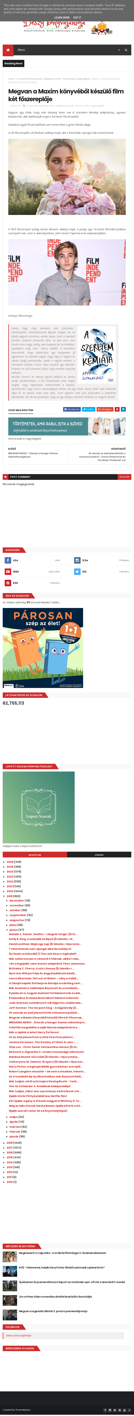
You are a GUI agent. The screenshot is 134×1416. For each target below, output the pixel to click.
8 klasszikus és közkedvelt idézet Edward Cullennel (43, 999)
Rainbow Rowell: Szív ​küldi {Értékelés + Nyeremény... (44, 1058)
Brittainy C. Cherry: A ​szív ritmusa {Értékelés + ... (42, 970)
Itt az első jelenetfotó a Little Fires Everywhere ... (42, 1038)
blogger (124, 478)
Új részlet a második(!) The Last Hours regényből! (42, 955)
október (15, 911)
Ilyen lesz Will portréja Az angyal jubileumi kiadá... (43, 974)
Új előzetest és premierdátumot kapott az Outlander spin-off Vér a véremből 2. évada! (72, 1283)
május (14, 1118)
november (17, 906)
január (14, 1138)
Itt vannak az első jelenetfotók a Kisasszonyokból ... (44, 1014)
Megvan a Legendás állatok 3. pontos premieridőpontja (53, 1312)
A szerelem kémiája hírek (29, 79)
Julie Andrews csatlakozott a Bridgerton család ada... (46, 1004)
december (17, 901)
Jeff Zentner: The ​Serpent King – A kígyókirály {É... (43, 1009)
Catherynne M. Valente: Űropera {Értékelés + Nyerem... (46, 1063)
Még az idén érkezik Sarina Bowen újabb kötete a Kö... (45, 1107)
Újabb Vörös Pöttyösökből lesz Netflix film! (38, 1097)
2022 (10, 883)
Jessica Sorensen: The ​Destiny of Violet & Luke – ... (43, 1043)
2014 (10, 1163)
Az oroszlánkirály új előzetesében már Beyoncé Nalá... (46, 1078)
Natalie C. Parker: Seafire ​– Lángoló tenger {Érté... (43, 935)
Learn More (62, 17)
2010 (10, 1183)
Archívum (35, 856)
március (15, 1128)
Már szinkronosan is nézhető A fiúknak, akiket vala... (44, 960)
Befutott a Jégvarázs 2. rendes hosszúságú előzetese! (46, 1053)
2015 (10, 1158)
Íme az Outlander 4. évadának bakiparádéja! (40, 1087)
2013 (10, 1168)
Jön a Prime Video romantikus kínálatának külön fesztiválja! (55, 1298)
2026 (10, 863)
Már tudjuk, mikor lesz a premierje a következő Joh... (45, 1092)
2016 (10, 1154)
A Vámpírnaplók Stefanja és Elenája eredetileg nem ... (46, 984)
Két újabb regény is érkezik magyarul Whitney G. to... (45, 1102)
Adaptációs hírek (52, 79)
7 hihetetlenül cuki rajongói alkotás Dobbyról (40, 950)
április (14, 1123)
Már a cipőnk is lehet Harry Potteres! (34, 1033)
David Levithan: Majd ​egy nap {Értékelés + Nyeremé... (45, 945)
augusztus (17, 921)
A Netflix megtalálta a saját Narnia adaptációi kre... (44, 1029)
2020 (10, 892)
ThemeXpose (22, 1411)
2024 (10, 873)
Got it (77, 17)
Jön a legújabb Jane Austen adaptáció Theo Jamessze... (48, 965)
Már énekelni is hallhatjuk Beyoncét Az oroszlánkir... (44, 989)
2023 (10, 878)
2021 (10, 887)
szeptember (18, 916)
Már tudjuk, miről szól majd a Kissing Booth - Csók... (44, 1082)
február (15, 1133)
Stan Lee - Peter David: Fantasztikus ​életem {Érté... (44, 1048)
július (13, 926)
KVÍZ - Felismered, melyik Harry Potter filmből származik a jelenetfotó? (62, 1269)
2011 (9, 1178)
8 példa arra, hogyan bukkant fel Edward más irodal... (45, 994)
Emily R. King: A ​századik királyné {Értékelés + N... (41, 940)
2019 (10, 897)
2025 (10, 868)
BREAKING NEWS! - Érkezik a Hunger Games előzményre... (48, 1023)
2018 (10, 1144)
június (14, 931)
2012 (10, 1173)
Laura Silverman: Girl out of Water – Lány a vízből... (43, 979)
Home (11, 79)
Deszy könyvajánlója (18, 1337)
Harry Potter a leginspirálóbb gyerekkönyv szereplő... (46, 1068)
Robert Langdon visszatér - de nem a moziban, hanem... (47, 1073)
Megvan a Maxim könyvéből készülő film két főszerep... (46, 1019)
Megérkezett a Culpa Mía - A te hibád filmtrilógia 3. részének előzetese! (62, 1254)
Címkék (99, 856)
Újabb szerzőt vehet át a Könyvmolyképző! (38, 1112)
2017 (10, 1149)
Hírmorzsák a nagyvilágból (76, 79)
